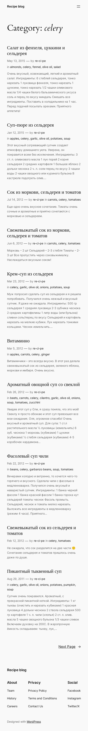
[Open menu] (78, 6)
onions (44, 287)
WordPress (34, 721)
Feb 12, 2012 (15, 540)
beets (14, 398)
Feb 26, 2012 (15, 392)
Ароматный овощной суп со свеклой (43, 384)
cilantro (45, 398)
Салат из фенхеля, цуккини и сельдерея (36, 50)
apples (14, 138)
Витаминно (18, 341)
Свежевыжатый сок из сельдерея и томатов (41, 530)
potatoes (56, 138)
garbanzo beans (40, 469)
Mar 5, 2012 (15, 348)
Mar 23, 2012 (15, 281)
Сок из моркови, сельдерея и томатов (44, 192)
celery (27, 67)
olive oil (47, 67)
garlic (34, 138)
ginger (45, 354)
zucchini (34, 402)
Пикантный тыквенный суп (34, 571)
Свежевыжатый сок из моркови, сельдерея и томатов (39, 233)
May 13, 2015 (16, 60)
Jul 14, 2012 (15, 199)
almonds (15, 67)
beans (14, 469)
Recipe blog (15, 6)
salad (57, 67)
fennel (37, 67)
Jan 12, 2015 (15, 132)
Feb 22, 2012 (15, 463)
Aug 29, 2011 (15, 578)
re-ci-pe (40, 60)
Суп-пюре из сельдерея (30, 125)
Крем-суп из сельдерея (30, 274)
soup (67, 138)
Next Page (69, 646)
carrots (52, 199)
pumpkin (69, 584)
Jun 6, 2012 (15, 243)
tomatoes (74, 199)
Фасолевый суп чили (27, 456)
